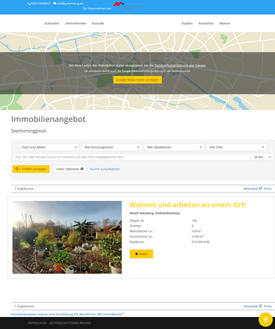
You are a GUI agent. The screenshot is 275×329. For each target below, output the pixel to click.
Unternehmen (75, 23)
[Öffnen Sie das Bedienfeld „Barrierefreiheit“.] (266, 320)
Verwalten (206, 23)
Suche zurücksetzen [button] (105, 169)
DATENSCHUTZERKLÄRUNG (70, 323)
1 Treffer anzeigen (31, 169)
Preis (268, 188)
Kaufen (187, 23)
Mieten (225, 23)
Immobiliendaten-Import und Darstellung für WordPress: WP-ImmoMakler (67, 314)
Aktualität (253, 188)
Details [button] (141, 254)
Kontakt (98, 23)
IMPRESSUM (37, 323)
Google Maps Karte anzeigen (137, 80)
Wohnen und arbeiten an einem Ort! (188, 204)
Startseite (51, 23)
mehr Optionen (70, 169)
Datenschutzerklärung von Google (180, 65)
